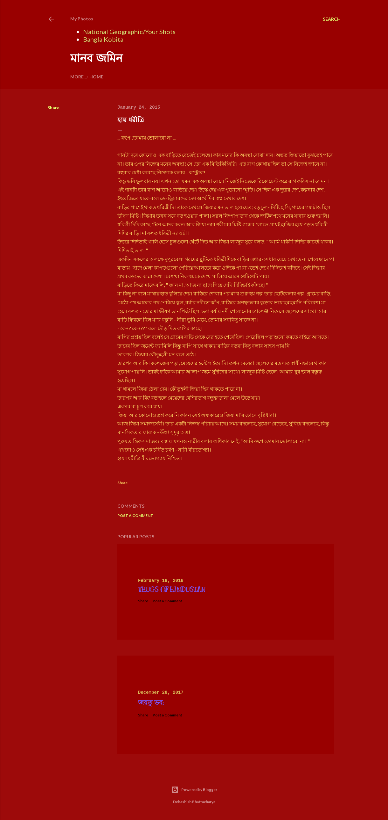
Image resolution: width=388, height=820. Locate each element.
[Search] (332, 19)
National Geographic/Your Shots (129, 31)
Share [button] (53, 107)
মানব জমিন (96, 58)
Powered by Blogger (194, 790)
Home (80, 76)
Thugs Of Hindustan (171, 590)
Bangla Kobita (103, 39)
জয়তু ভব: (151, 703)
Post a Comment (135, 515)
